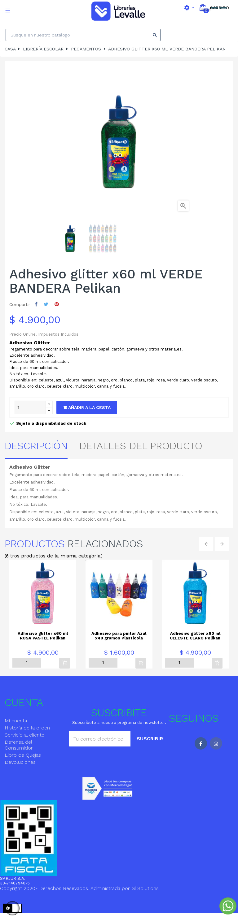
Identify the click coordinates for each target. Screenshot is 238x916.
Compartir (36, 304)
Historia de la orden (27, 728)
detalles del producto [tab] (140, 446)
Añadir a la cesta (87, 407)
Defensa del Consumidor (19, 745)
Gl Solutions (145, 888)
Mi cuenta (16, 721)
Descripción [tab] (36, 446)
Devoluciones (20, 762)
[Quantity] (30, 407)
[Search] (83, 35)
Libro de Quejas (23, 755)
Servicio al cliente (24, 735)
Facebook (201, 743)
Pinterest (57, 304)
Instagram (216, 743)
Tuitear (46, 304)
